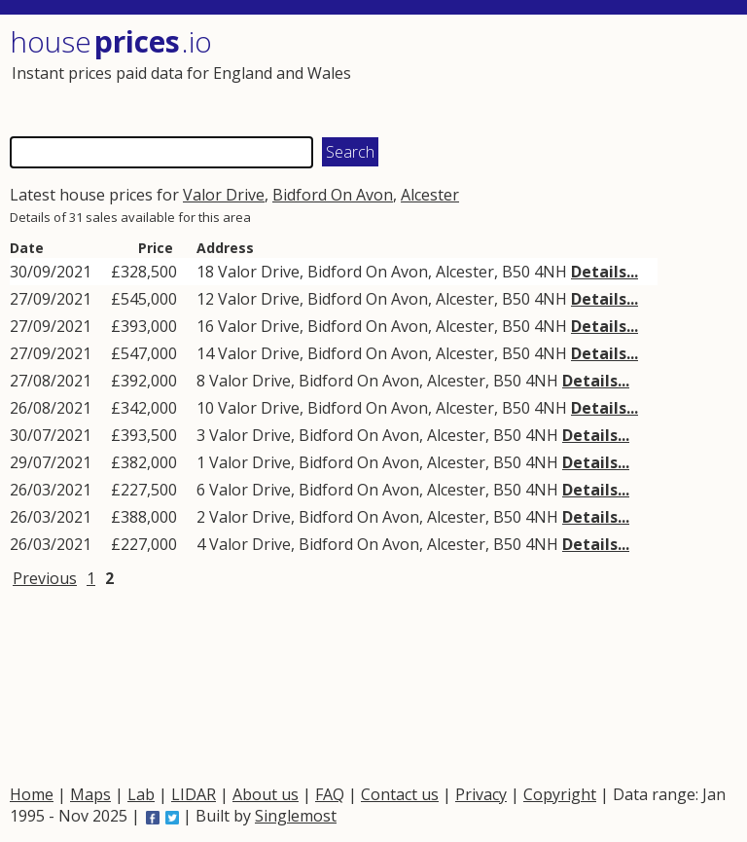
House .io (111, 41)
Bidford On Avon (332, 194)
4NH (550, 271)
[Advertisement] (552, 73)
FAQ (329, 794)
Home (31, 794)
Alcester (430, 194)
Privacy (481, 794)
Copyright (559, 794)
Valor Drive (224, 194)
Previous (45, 578)
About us (265, 794)
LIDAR (193, 794)
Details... (604, 271)
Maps (90, 794)
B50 (516, 271)
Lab (141, 794)
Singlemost (296, 815)
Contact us (400, 794)
